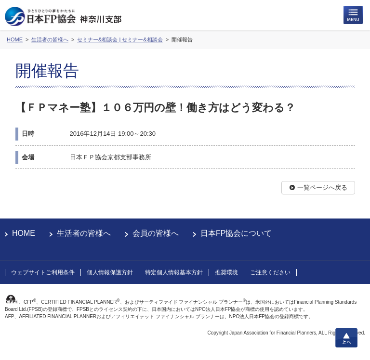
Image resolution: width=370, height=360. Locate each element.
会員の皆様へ (155, 233)
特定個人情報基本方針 (174, 272)
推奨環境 (226, 272)
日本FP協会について (236, 233)
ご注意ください (270, 272)
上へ (346, 338)
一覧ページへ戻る (322, 187)
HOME (23, 233)
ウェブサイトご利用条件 (43, 272)
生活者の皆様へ (84, 233)
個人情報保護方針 (110, 272)
